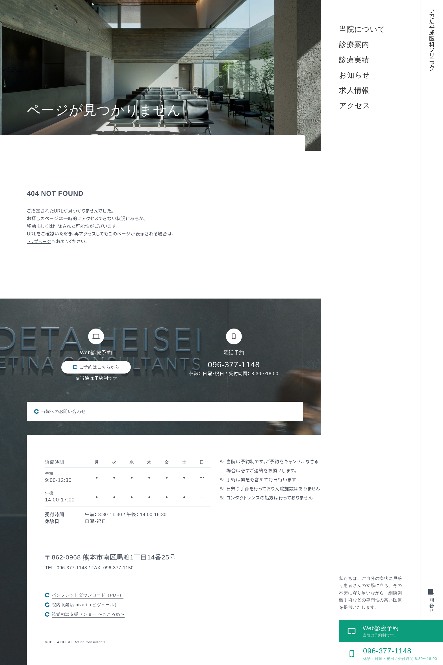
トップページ (40, 241)
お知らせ (354, 75)
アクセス (354, 105)
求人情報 (354, 90)
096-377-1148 (234, 364)
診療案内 (354, 44)
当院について (362, 29)
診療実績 (354, 59)
